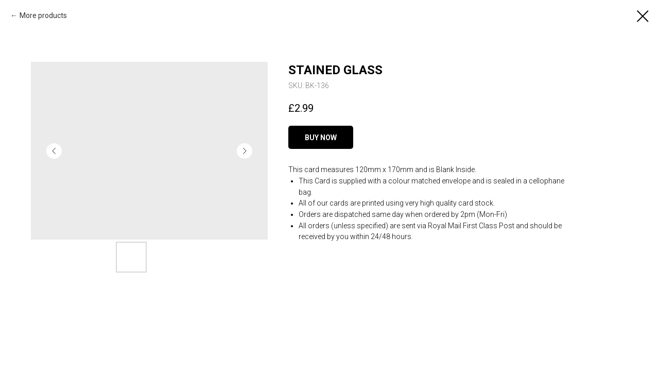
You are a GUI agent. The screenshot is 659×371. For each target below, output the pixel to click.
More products (43, 15)
